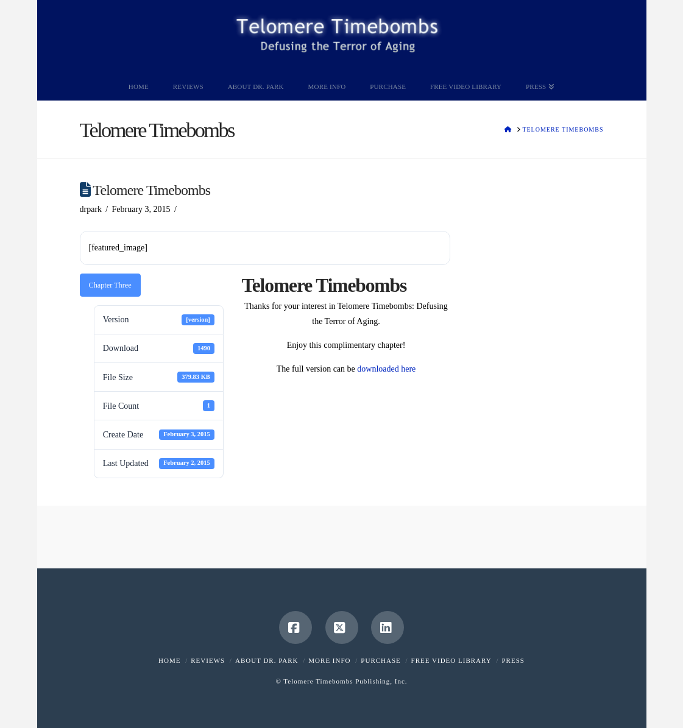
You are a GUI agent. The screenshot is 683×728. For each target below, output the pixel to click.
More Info (329, 660)
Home (169, 660)
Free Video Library (451, 660)
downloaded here (386, 368)
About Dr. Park (267, 660)
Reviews (208, 660)
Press (512, 660)
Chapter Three (110, 285)
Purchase (380, 660)
